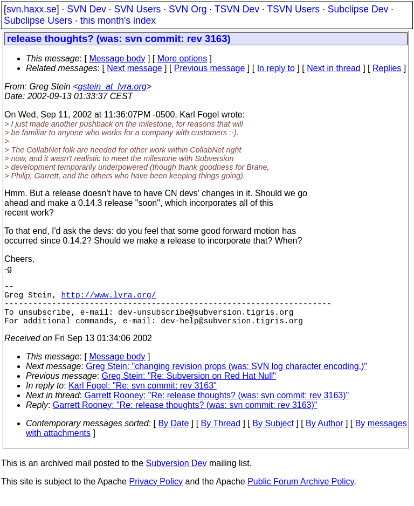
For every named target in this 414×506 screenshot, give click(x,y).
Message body (117, 58)
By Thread (221, 434)
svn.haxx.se (31, 9)
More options (182, 58)
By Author (324, 434)
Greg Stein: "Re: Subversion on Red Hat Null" (189, 386)
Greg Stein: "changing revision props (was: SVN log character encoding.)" (226, 377)
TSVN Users (293, 9)
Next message (134, 68)
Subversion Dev (176, 474)
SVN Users (137, 9)
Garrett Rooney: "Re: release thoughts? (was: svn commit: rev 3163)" (217, 406)
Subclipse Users (38, 20)
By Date (173, 434)
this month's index (118, 20)
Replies (386, 68)
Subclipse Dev (358, 9)
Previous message (209, 68)
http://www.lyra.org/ (108, 298)
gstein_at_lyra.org (112, 86)
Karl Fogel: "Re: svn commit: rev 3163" (142, 396)
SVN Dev (86, 9)
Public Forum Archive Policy (300, 492)
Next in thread (334, 68)
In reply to (276, 68)
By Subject (272, 434)
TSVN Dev (237, 9)
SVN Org (187, 9)
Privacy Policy (156, 492)
